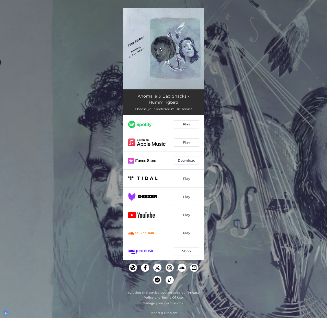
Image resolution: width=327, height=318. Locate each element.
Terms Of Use (172, 297)
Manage (149, 303)
